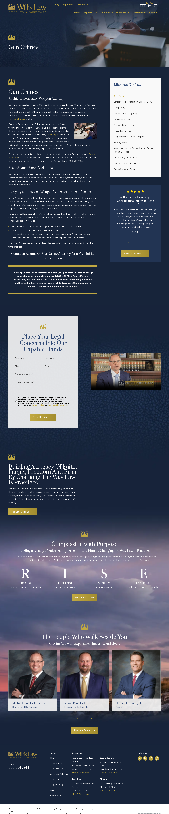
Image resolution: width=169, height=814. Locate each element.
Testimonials (56, 777)
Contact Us (82, 4)
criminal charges (16, 119)
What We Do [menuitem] (122, 12)
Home (53, 751)
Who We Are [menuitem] (106, 12)
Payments (68, 4)
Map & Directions (80, 765)
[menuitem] (135, 96)
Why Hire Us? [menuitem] (90, 12)
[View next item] (139, 242)
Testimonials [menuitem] (139, 12)
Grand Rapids (53, 135)
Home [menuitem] (76, 12)
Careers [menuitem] (153, 12)
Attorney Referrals (59, 767)
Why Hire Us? (56, 756)
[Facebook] (151, 751)
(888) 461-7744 (53, 157)
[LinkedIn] (145, 751)
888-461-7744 (150, 6)
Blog (56, 4)
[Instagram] (157, 751)
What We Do (56, 772)
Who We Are (56, 761)
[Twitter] (139, 751)
